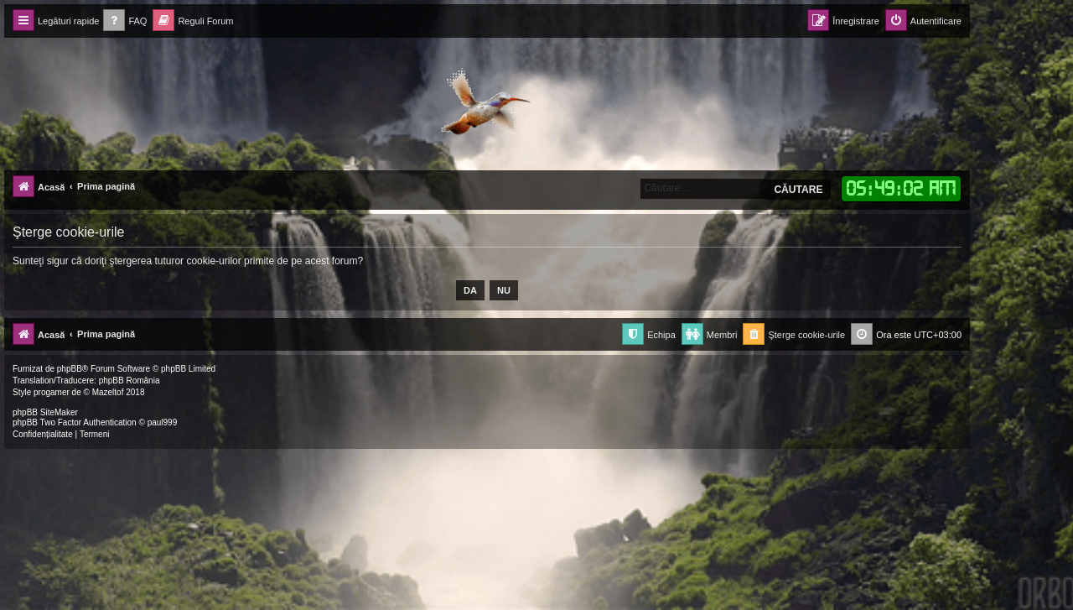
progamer (52, 392)
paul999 (163, 422)
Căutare (798, 190)
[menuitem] (125, 21)
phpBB (69, 368)
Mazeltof (108, 392)
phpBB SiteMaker (45, 412)
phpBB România (129, 380)
